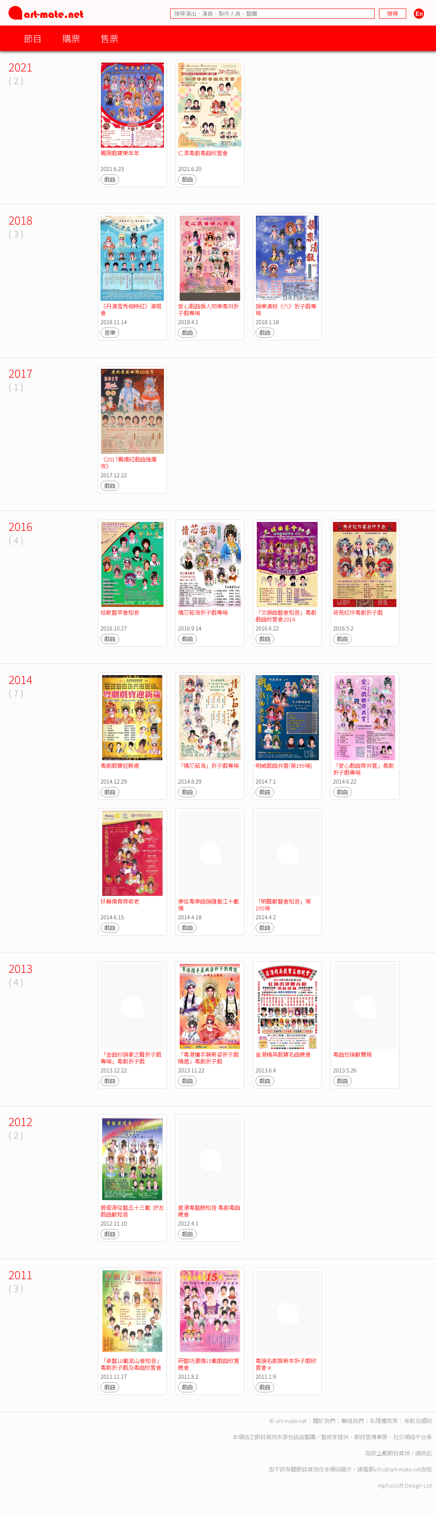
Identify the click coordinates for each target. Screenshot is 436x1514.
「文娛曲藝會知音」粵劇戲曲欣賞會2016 (285, 615)
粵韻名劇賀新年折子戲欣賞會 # (285, 1364)
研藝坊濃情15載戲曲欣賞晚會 (208, 1364)
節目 (33, 38)
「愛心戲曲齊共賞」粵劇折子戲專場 (363, 768)
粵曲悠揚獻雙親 (352, 1054)
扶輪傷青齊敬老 (119, 901)
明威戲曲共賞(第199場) (283, 765)
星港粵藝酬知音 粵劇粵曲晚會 (209, 1210)
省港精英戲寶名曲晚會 (283, 1054)
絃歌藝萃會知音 (119, 612)
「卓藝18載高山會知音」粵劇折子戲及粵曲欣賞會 (131, 1364)
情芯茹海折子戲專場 (203, 612)
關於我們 (324, 1421)
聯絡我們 (352, 1421)
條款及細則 (418, 1421)
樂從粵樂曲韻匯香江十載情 (208, 904)
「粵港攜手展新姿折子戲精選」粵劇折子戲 (208, 1057)
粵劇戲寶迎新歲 (119, 765)
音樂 (109, 332)
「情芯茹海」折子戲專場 (208, 765)
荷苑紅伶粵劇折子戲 (358, 612)
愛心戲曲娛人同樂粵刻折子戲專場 (208, 309)
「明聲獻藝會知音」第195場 (283, 904)
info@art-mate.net (397, 1469)
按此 (426, 1453)
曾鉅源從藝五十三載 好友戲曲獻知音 (132, 1210)
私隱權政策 (384, 1421)
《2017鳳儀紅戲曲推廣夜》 (128, 462)
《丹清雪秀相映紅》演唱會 (130, 309)
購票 (71, 38)
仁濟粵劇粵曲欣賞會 (203, 153)
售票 (109, 38)
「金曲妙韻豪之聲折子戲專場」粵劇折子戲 (130, 1057)
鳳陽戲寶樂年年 (119, 153)
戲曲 (109, 179)
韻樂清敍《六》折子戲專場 (285, 309)
